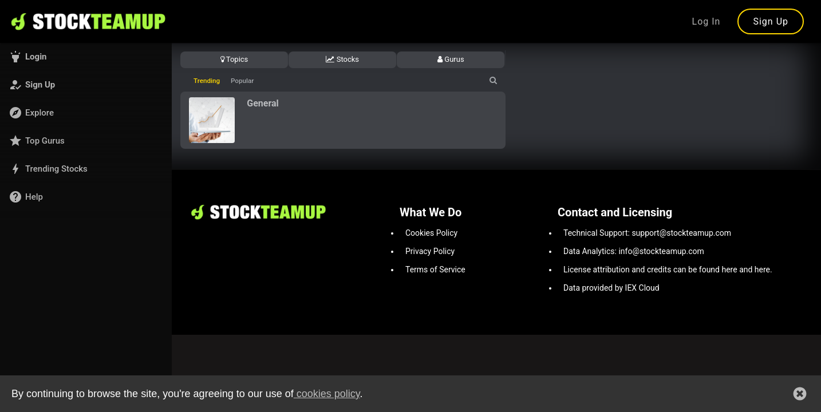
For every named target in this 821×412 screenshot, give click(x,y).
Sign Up (770, 21)
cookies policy (327, 396)
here (729, 269)
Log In (706, 21)
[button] (86, 56)
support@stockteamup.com (681, 232)
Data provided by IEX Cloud (611, 287)
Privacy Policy (430, 251)
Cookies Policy (431, 232)
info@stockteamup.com (661, 251)
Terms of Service (435, 269)
